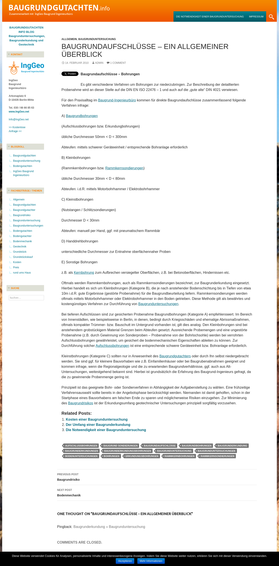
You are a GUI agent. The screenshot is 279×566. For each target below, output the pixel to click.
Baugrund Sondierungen (120, 445)
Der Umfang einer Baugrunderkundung (98, 425)
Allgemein (69, 39)
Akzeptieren (125, 561)
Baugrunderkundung (232, 445)
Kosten (17, 262)
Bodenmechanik (157, 492)
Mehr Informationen (151, 561)
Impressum (256, 16)
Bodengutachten (22, 166)
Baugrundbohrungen (82, 116)
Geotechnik (19, 246)
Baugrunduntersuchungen (158, 304)
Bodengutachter (22, 236)
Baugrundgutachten (24, 155)
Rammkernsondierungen (124, 168)
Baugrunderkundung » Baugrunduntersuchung (109, 527)
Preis (16, 267)
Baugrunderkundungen (81, 451)
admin (99, 62)
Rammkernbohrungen (180, 456)
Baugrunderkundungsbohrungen (127, 451)
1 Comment (118, 62)
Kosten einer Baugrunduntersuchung (97, 419)
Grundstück (19, 251)
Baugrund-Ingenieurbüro (117, 100)
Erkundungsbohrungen (142, 456)
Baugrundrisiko (157, 476)
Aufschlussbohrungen (112, 346)
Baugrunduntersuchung (97, 39)
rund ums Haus (22, 272)
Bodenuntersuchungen (81, 456)
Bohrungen (111, 456)
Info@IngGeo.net (19, 119)
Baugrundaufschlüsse (160, 445)
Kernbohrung (84, 272)
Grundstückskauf (23, 257)
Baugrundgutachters (175, 356)
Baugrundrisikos (80, 403)
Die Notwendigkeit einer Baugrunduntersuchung (210, 16)
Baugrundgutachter (24, 210)
